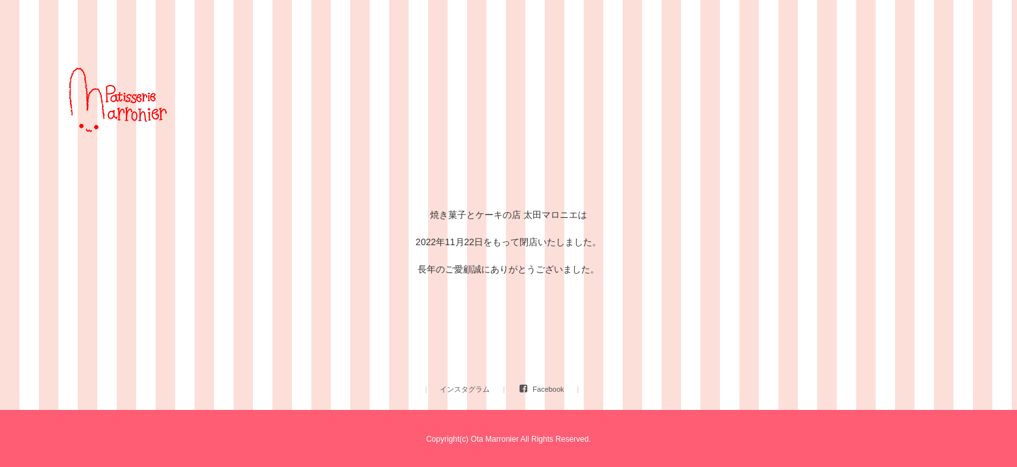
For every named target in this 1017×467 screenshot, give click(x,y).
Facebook (548, 389)
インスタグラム (465, 389)
